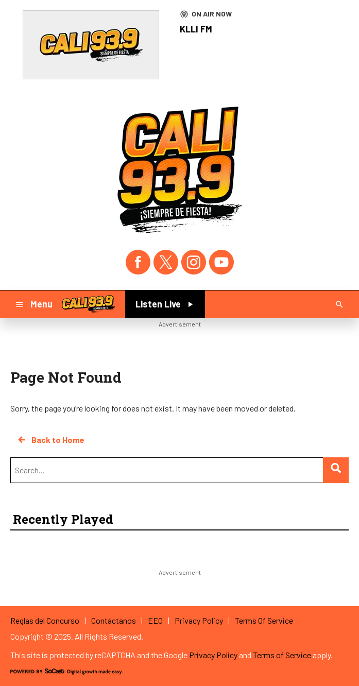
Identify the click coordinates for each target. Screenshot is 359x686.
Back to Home (50, 440)
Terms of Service (282, 655)
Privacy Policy (213, 655)
